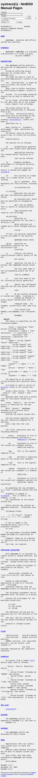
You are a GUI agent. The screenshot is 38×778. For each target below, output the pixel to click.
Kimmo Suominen (8, 774)
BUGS (3, 740)
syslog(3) (5, 172)
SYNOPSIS (5, 48)
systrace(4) (11, 709)
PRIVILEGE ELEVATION (10, 550)
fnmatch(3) (22, 440)
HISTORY (4, 715)
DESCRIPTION (6, 61)
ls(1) (32, 660)
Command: (4, 12)
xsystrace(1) (15, 120)
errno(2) (5, 387)
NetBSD (33, 772)
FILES (3, 631)
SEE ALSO (5, 705)
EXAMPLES (5, 657)
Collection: (5, 20)
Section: (4, 16)
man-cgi (22, 774)
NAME (3, 36)
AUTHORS (4, 728)
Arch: (30, 16)
